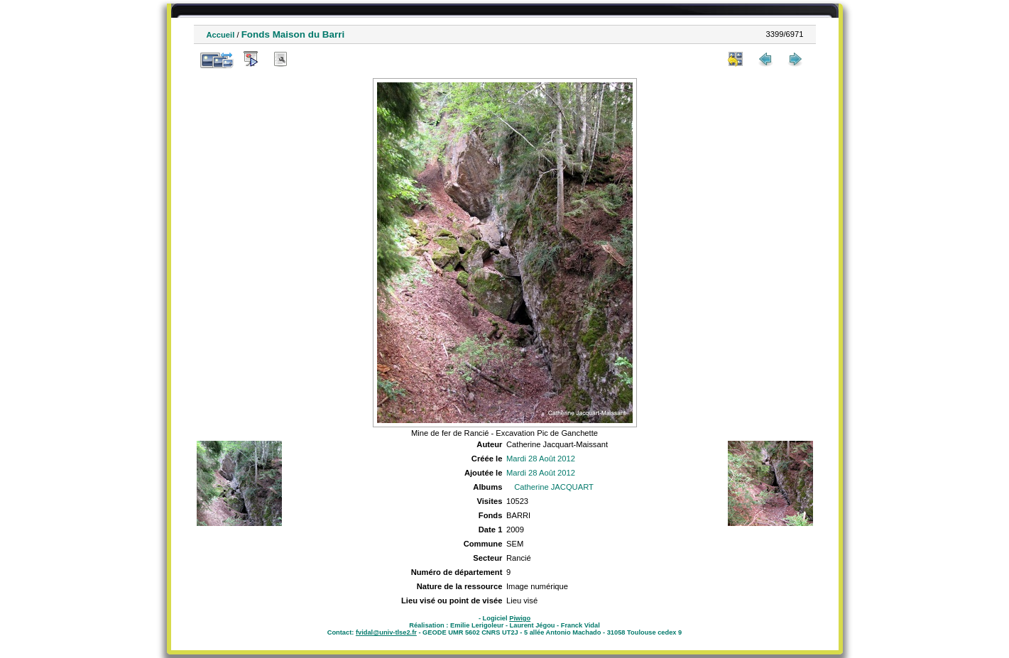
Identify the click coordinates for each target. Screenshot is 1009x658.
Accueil (221, 35)
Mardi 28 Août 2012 (540, 458)
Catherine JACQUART (554, 487)
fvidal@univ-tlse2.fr (386, 632)
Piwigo (519, 618)
